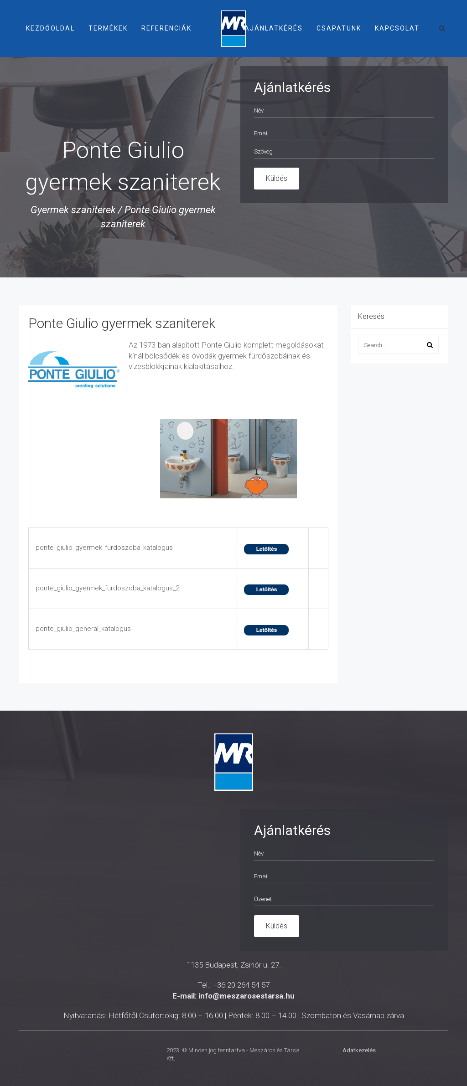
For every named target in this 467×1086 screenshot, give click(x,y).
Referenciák (166, 28)
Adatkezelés (359, 1050)
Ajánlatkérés (273, 28)
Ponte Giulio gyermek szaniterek (121, 323)
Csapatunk (339, 28)
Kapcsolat (397, 28)
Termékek (108, 28)
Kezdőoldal (50, 28)
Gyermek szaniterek (73, 209)
